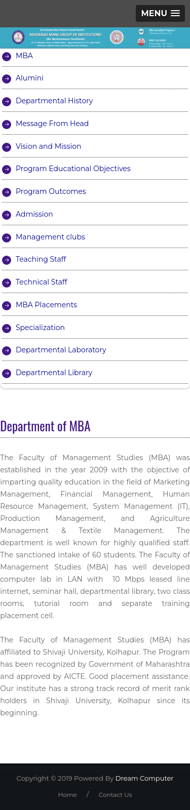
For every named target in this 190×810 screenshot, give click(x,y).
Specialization (40, 327)
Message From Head (52, 123)
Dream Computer (143, 778)
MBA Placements (46, 304)
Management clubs (50, 236)
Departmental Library (54, 372)
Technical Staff (41, 282)
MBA (24, 55)
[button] (160, 13)
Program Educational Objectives (73, 168)
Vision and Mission (49, 146)
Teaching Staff (41, 259)
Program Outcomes (51, 191)
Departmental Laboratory (61, 349)
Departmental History (54, 100)
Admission (34, 214)
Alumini (30, 78)
